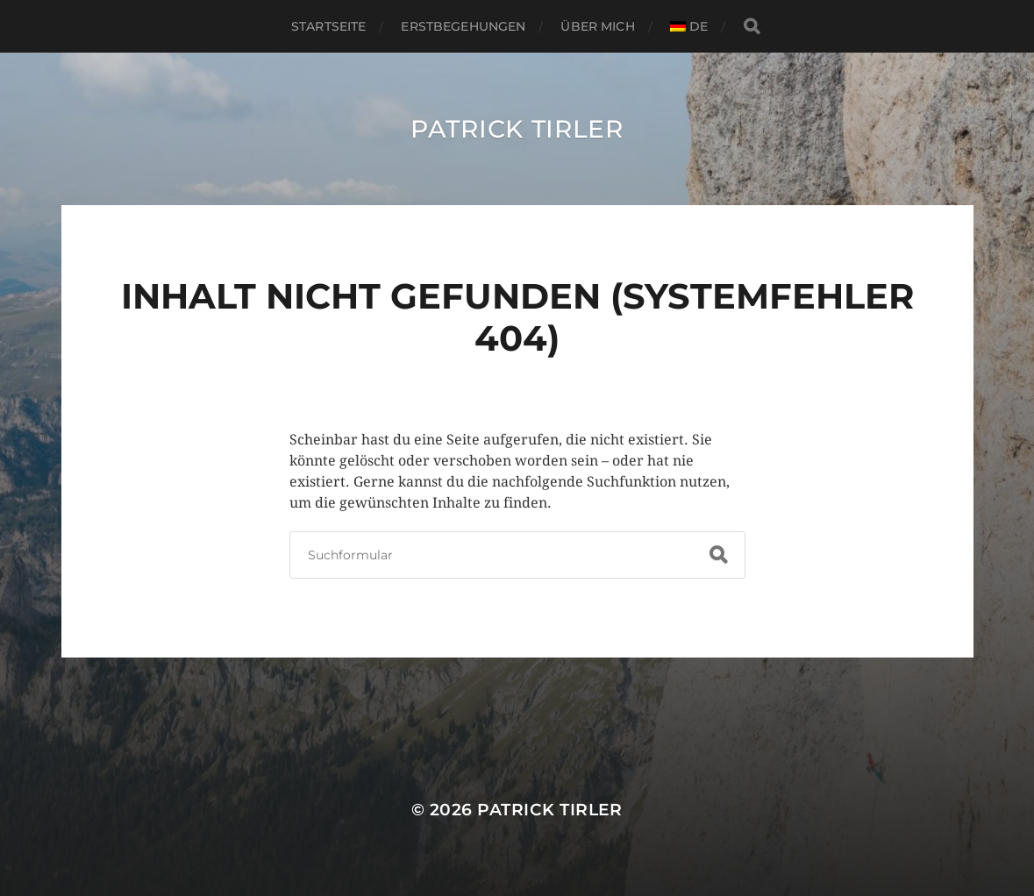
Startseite (328, 26)
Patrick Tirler (517, 129)
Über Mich (597, 26)
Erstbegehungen (463, 26)
